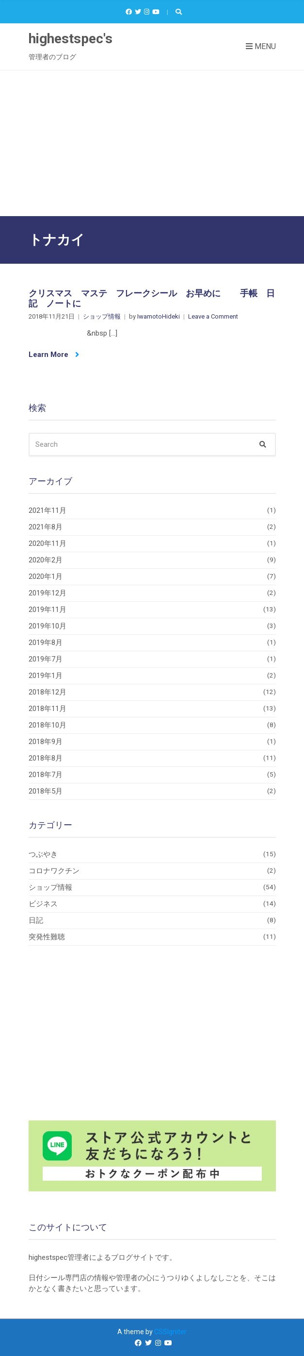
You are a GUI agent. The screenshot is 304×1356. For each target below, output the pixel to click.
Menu (261, 46)
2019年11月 (47, 609)
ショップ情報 (102, 316)
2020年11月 (47, 543)
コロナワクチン (54, 870)
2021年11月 (47, 510)
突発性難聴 (47, 936)
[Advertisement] (152, 143)
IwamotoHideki (158, 316)
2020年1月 (46, 576)
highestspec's (70, 39)
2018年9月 (46, 741)
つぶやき (43, 854)
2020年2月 (46, 560)
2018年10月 (47, 725)
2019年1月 (46, 675)
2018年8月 (46, 758)
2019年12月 (47, 593)
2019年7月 (46, 659)
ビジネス (43, 903)
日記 (36, 920)
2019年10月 (47, 626)
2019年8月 (46, 642)
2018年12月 (47, 692)
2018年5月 (46, 791)
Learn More (54, 354)
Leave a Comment (213, 316)
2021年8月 (46, 527)
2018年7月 (46, 774)
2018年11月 (47, 708)
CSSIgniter (170, 1332)
